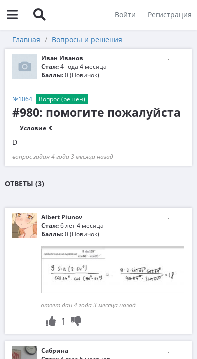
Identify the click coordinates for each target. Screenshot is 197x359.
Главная (26, 39)
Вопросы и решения (87, 39)
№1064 (22, 99)
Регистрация (170, 14)
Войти (125, 14)
